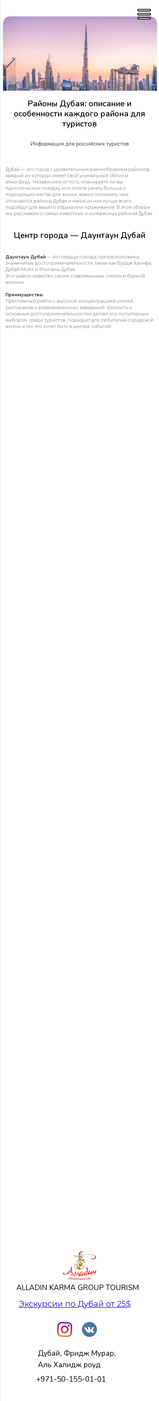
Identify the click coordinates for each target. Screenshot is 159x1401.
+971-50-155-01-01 (71, 1379)
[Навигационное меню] (9, 8)
